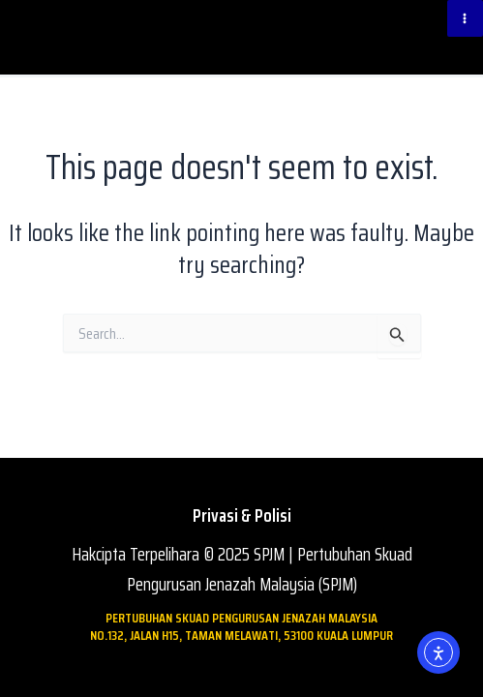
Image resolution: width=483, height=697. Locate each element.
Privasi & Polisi (242, 515)
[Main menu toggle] (465, 18)
